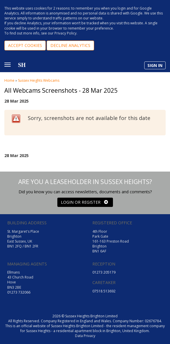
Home (9, 80)
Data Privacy (85, 335)
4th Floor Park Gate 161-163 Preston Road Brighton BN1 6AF (110, 241)
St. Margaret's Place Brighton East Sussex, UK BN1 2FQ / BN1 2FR (23, 239)
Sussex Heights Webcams (38, 80)
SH (22, 65)
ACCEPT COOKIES (25, 45)
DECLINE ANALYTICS (70, 45)
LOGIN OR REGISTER (84, 202)
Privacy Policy (65, 33)
